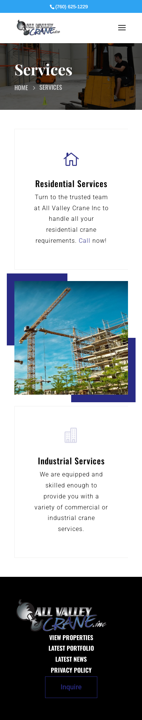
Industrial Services (71, 460)
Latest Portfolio (71, 648)
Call (85, 240)
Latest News (71, 659)
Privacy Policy (71, 670)
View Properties (71, 637)
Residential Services (71, 183)
